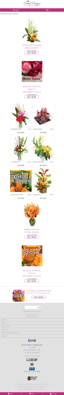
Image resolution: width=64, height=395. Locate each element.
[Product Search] (32, 307)
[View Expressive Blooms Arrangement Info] (32, 30)
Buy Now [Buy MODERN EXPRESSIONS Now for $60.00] (43, 132)
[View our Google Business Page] (32, 341)
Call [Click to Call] (10, 394)
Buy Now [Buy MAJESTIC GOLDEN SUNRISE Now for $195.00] (43, 165)
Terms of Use (42, 389)
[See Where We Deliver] (32, 315)
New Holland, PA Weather (24, 386)
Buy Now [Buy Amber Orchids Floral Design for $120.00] (31, 237)
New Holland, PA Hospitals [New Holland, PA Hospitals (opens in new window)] (42, 384)
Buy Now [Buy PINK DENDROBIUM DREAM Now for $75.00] (21, 132)
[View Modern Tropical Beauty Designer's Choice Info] (32, 71)
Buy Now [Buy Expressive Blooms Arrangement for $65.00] (31, 53)
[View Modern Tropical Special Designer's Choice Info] (32, 255)
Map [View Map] (32, 394)
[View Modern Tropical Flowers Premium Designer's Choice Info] (21, 181)
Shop (16, 10)
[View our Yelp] (34, 341)
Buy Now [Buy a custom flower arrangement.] (38, 297)
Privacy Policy (22, 389)
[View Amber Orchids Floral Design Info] (32, 214)
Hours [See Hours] (53, 394)
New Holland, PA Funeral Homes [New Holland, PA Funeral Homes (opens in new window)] (24, 384)
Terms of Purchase (32, 389)
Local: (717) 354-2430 (32, 352)
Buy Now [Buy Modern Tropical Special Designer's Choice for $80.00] (31, 281)
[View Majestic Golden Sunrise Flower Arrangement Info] (43, 148)
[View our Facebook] (29, 341)
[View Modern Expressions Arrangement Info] (43, 115)
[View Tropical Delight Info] (43, 181)
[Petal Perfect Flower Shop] (32, 6)
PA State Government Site (40, 386)
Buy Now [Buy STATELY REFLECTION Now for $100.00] (21, 165)
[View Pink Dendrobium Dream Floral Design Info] (21, 115)
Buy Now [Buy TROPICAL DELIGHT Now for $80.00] (43, 198)
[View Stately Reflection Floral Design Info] (21, 148)
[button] (32, 368)
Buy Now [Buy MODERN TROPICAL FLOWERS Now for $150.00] (21, 198)
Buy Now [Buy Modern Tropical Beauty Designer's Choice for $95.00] (31, 97)
